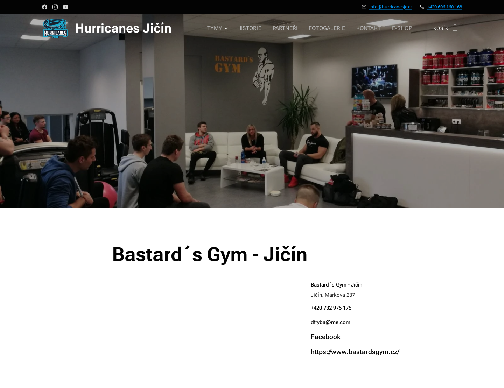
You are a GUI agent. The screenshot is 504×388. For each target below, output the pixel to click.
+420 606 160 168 (444, 6)
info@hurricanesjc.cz (390, 6)
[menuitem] (225, 28)
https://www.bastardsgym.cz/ (355, 351)
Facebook (326, 336)
